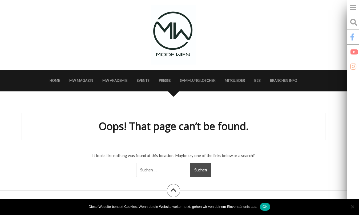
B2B (257, 80)
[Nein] (352, 206)
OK (265, 207)
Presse (165, 80)
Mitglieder (235, 80)
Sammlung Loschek (197, 80)
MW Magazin (81, 80)
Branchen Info (283, 80)
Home (55, 80)
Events (143, 80)
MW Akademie (114, 80)
